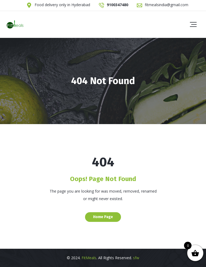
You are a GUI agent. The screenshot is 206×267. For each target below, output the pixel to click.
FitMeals (89, 257)
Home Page (103, 217)
